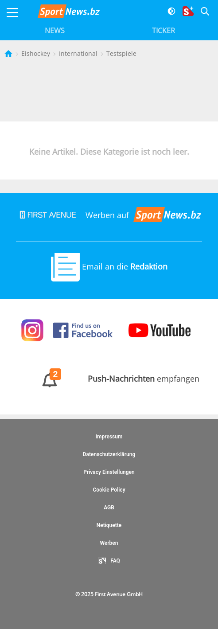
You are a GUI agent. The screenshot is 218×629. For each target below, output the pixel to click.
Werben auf (109, 215)
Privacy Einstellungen (109, 472)
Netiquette (109, 525)
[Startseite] (9, 53)
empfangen (109, 378)
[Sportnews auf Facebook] (84, 329)
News (55, 30)
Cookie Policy (109, 490)
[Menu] (12, 12)
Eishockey (36, 53)
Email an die (109, 266)
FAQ (109, 561)
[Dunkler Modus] (168, 12)
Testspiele (121, 53)
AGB (109, 507)
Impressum (109, 437)
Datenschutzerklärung (109, 454)
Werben (109, 543)
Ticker (163, 30)
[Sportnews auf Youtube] (159, 329)
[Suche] (201, 12)
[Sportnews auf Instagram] (33, 329)
